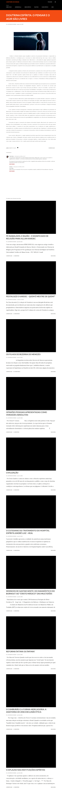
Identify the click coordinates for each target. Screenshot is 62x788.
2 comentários (16, 550)
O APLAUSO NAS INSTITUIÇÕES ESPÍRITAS (25, 770)
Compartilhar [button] (9, 255)
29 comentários (16, 371)
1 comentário (16, 255)
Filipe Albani (11, 156)
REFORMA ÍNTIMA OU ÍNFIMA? (20, 651)
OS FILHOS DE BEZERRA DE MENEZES (23, 354)
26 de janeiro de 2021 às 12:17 (20, 156)
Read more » (53, 255)
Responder (12, 164)
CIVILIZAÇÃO (12, 472)
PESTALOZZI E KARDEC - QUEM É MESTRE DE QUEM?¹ (30, 296)
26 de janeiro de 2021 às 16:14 (18, 166)
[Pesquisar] (50, 2)
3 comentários (16, 313)
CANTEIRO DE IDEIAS (12, 2)
